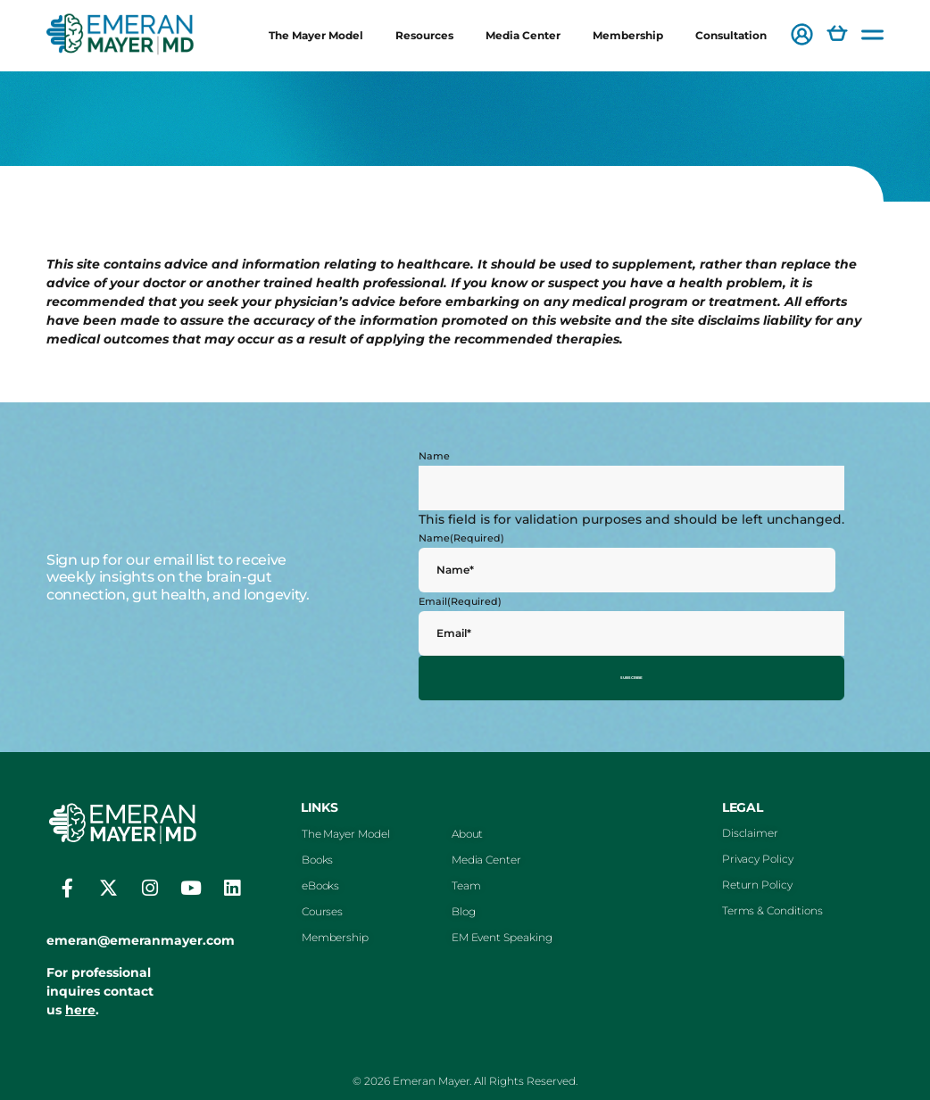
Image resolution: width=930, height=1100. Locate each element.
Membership (628, 35)
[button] (802, 36)
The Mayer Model (316, 35)
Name (434, 456)
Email (460, 602)
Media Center (523, 35)
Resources (424, 35)
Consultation (731, 35)
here (80, 1002)
